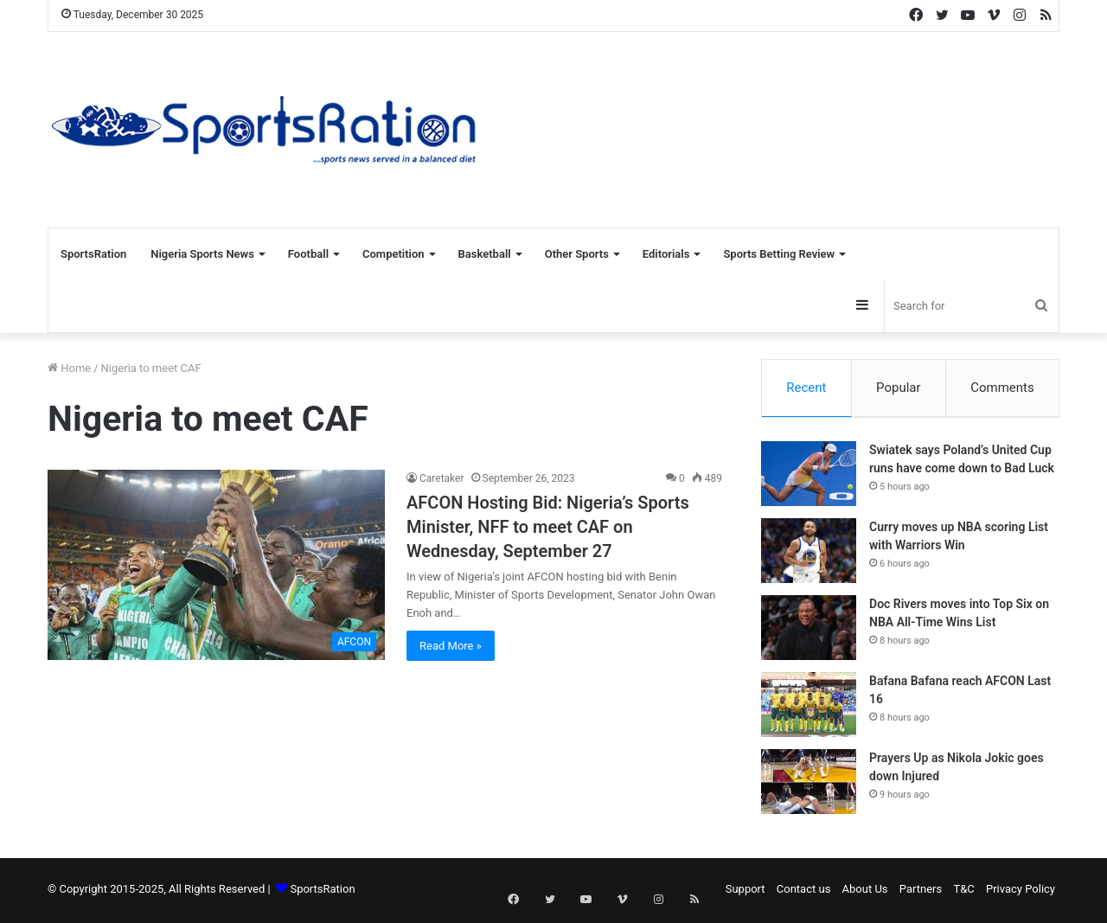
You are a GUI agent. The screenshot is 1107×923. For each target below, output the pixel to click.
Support (745, 891)
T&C (963, 891)
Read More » (450, 645)
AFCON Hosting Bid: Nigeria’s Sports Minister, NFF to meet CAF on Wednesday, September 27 (547, 526)
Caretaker (441, 478)
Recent (806, 387)
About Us (865, 891)
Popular (898, 387)
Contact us (804, 891)
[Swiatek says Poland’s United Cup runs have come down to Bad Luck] (808, 476)
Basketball (484, 253)
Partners (920, 891)
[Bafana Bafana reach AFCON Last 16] (808, 707)
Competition (393, 253)
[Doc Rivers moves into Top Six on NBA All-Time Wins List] (808, 630)
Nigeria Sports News (202, 253)
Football (308, 253)
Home (69, 368)
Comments (1002, 387)
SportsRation (93, 253)
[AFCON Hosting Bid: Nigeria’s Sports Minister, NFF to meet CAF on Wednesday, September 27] (216, 565)
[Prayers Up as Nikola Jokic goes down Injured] (808, 784)
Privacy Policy (1020, 891)
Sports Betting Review (779, 253)
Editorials (666, 253)
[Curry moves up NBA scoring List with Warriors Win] (808, 553)
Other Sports (577, 253)
